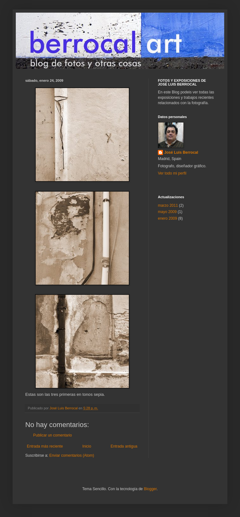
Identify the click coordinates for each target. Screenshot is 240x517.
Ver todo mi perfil (172, 173)
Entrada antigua (124, 446)
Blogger (150, 489)
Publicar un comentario (52, 435)
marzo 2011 (168, 205)
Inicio (86, 446)
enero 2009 (167, 218)
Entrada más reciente (45, 446)
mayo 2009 (167, 212)
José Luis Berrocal (181, 152)
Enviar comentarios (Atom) (71, 455)
